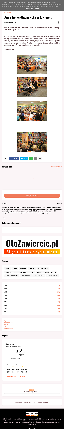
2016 (32, 298)
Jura (5, 326)
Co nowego (23, 268)
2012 (32, 312)
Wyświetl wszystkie (55, 167)
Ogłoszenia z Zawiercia (9, 323)
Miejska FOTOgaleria (50, 272)
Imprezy (8, 268)
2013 (32, 308)
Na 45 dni (22, 376)
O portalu (6, 321)
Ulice (32, 272)
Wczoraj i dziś (23, 272)
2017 (32, 295)
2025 (32, 289)
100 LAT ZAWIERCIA (43, 268)
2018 (32, 292)
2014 (32, 305)
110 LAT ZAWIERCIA (39, 276)
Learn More (29, 9)
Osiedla (39, 272)
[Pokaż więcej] (40, 158)
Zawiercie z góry (26, 276)
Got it (37, 9)
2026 (32, 285)
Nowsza (5, 204)
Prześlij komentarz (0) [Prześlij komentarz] (32, 196)
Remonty (32, 268)
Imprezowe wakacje (11, 272)
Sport (15, 268)
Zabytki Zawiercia (8, 328)
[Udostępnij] (58, 22)
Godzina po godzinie (11, 376)
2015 (32, 302)
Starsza (59, 204)
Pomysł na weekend (52, 276)
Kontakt (6, 324)
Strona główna (7, 13)
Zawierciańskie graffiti (12, 276)
